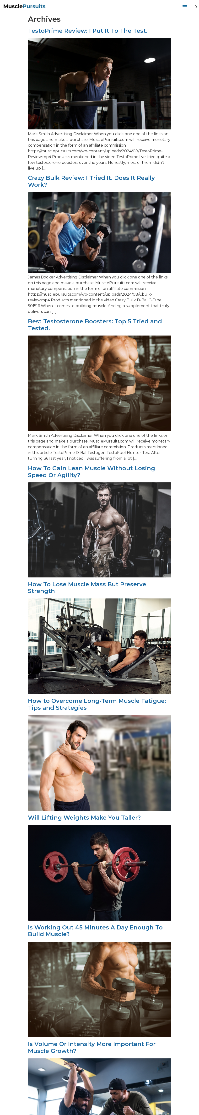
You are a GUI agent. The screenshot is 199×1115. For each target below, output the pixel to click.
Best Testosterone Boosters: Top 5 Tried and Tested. (95, 325)
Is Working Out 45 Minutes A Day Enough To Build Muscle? (95, 931)
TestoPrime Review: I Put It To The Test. (87, 30)
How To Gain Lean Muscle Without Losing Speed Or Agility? (91, 472)
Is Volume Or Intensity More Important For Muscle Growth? (92, 1047)
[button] (185, 6)
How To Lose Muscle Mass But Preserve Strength (87, 588)
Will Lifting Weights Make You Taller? (84, 817)
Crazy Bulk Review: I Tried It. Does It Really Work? (91, 181)
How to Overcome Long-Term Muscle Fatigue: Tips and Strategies (97, 704)
